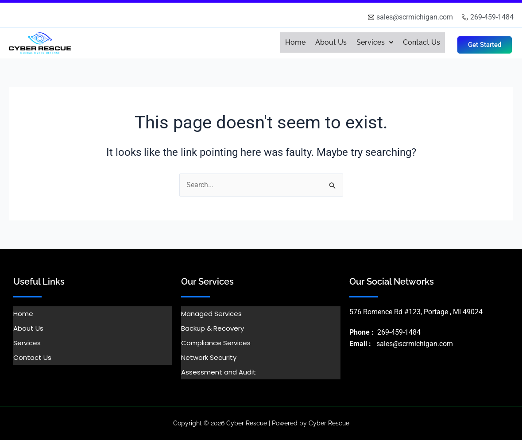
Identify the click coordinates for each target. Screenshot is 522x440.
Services (27, 342)
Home (295, 42)
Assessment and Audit (218, 372)
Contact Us (421, 42)
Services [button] (374, 42)
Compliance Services (216, 342)
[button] (375, 42)
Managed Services (211, 313)
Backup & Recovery (212, 328)
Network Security (208, 357)
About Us (331, 42)
